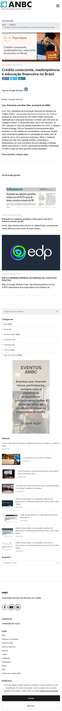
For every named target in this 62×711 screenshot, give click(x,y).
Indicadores (8, 340)
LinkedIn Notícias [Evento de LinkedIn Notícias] (15, 99)
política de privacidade (48, 691)
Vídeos (4, 654)
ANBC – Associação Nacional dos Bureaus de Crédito (32, 114)
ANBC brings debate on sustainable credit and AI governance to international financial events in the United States (37, 501)
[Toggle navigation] (58, 5)
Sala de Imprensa (10, 355)
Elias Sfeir (6, 111)
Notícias (18, 65)
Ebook (6, 329)
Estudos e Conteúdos (10, 639)
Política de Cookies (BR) (11, 673)
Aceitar (31, 698)
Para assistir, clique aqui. (15, 154)
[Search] (28, 312)
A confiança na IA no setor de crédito (37, 458)
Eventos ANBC (9, 334)
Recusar (31, 706)
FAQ (3, 670)
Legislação (8, 345)
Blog (5, 324)
